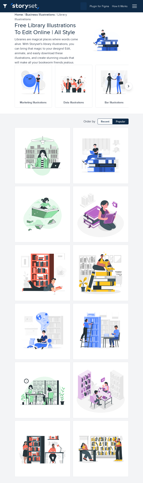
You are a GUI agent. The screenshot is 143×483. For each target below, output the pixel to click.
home (19, 14)
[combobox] (64, 6)
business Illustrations (40, 14)
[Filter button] (6, 6)
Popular (120, 121)
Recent (105, 121)
